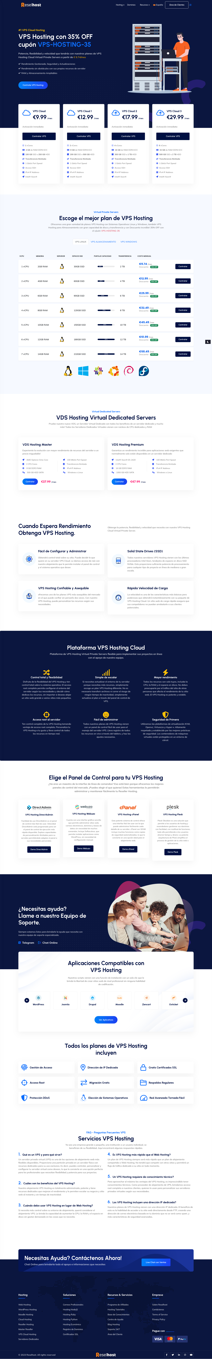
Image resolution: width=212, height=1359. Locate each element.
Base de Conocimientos (118, 1314)
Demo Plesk (173, 852)
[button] (26, 1000)
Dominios (131, 5)
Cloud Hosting (25, 1319)
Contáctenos (158, 1309)
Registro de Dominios (73, 1329)
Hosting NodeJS (70, 1309)
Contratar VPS (39, 136)
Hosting (119, 5)
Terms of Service (160, 1314)
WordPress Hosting (27, 1309)
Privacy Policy (158, 1319)
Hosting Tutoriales (116, 1309)
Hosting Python (70, 1319)
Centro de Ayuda (115, 1319)
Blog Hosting (114, 1324)
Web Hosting (24, 1305)
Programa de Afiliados (118, 1305)
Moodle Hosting (25, 1314)
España (158, 4)
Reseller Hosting (26, 1324)
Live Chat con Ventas (156, 1262)
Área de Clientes (176, 5)
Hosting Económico (72, 1324)
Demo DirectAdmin (39, 849)
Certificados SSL (70, 1334)
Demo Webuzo (83, 848)
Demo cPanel (128, 849)
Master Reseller (25, 1329)
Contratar (183, 266)
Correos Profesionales (73, 1305)
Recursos (144, 5)
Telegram (26, 942)
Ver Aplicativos (106, 1020)
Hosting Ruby (69, 1314)
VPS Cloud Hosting (27, 1334)
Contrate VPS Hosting (33, 85)
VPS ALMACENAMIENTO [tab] (103, 241)
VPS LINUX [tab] (80, 241)
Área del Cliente (115, 1334)
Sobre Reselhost (159, 1305)
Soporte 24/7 (114, 1329)
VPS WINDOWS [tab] (129, 241)
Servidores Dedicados (28, 1339)
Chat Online (48, 942)
